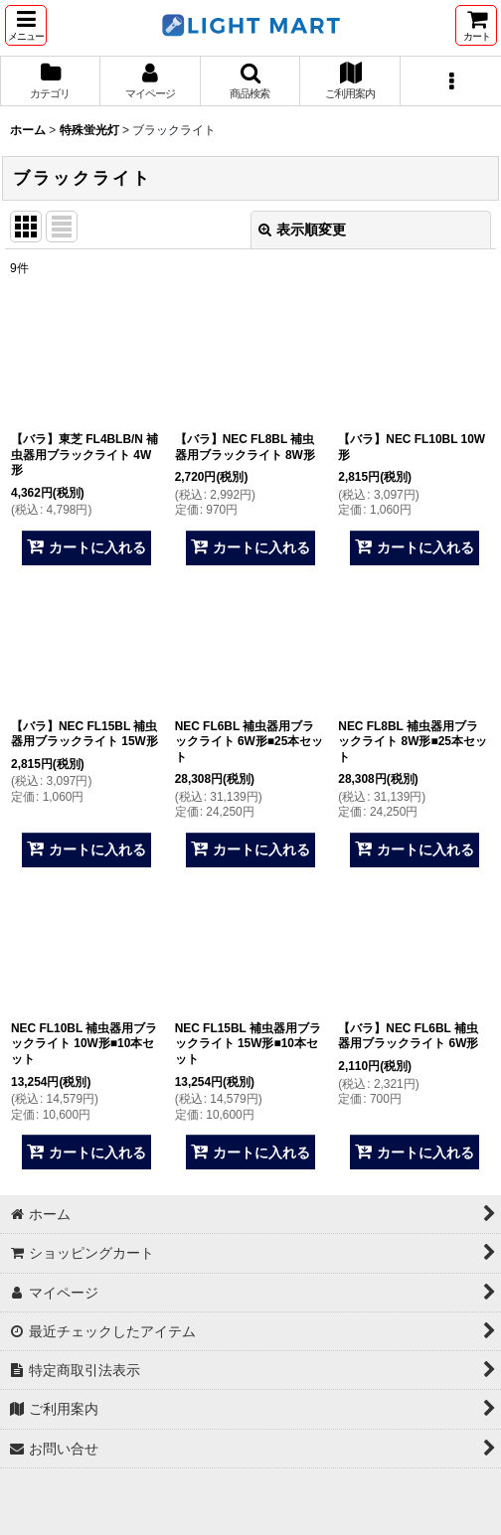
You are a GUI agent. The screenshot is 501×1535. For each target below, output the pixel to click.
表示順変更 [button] (302, 229)
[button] (26, 25)
